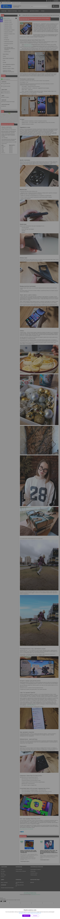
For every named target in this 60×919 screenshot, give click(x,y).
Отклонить (35, 915)
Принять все (26, 915)
